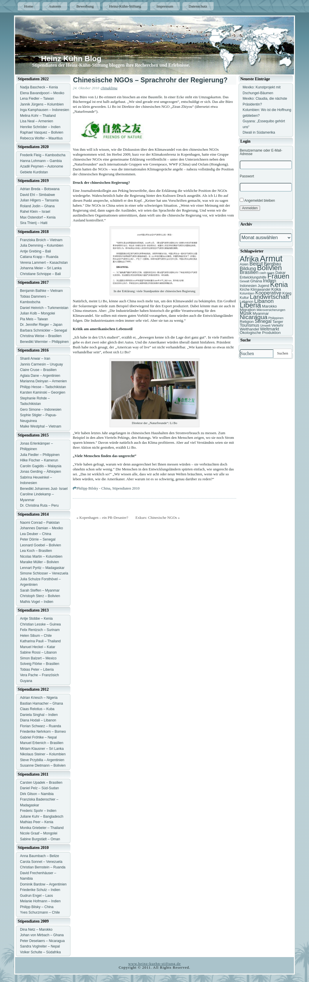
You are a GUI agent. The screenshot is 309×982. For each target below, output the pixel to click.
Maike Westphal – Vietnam (40, 426)
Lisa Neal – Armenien (36, 121)
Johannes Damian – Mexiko (41, 528)
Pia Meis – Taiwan (34, 319)
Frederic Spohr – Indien (38, 811)
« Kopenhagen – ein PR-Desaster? (102, 517)
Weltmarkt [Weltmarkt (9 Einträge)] (269, 329)
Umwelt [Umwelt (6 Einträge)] (265, 325)
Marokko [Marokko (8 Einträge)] (269, 306)
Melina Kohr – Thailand (38, 116)
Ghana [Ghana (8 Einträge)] (256, 281)
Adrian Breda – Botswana (39, 189)
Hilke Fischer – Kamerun (39, 460)
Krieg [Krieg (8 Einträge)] (286, 293)
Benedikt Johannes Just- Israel (44, 489)
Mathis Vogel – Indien (36, 602)
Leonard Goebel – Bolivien (40, 545)
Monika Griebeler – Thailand (42, 828)
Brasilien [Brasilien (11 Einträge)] (249, 272)
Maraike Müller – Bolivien (39, 562)
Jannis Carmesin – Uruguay (41, 364)
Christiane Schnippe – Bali (40, 274)
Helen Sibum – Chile (36, 636)
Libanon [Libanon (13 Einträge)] (264, 301)
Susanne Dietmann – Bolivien (43, 765)
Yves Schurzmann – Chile (40, 912)
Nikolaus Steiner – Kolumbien (43, 754)
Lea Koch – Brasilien (36, 551)
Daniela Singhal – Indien (39, 715)
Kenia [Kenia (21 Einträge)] (279, 284)
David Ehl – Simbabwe (37, 195)
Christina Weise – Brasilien (40, 336)
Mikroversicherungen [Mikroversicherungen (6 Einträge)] (271, 310)
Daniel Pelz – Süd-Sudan (39, 788)
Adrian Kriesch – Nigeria (38, 698)
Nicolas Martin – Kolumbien (41, 556)
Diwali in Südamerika (259, 132)
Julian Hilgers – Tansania (39, 200)
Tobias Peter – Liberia (37, 670)
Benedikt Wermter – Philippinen (44, 342)
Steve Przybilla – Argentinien (42, 760)
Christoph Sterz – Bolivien (40, 596)
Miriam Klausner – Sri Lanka (42, 749)
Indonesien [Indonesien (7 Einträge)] (248, 286)
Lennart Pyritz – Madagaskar (42, 568)
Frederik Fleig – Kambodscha (43, 155)
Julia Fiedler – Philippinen (40, 455)
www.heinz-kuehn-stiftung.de (154, 963)
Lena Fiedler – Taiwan (37, 99)
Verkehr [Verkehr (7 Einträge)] (277, 325)
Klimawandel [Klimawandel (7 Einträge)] (260, 290)
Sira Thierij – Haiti (33, 223)
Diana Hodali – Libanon (38, 720)
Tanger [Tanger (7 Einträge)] (277, 322)
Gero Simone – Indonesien (40, 410)
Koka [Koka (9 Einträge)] (276, 289)
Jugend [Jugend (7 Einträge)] (263, 286)
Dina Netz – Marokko (36, 930)
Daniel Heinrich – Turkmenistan (44, 308)
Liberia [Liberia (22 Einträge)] (250, 305)
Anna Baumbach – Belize (39, 856)
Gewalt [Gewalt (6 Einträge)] (244, 281)
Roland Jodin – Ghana (37, 206)
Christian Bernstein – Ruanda (43, 867)
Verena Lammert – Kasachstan (44, 263)
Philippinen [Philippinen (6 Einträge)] (275, 318)
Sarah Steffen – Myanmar (40, 590)
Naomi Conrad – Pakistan (40, 523)
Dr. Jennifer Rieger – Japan (41, 325)
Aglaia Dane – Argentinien (40, 376)
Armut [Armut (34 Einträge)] (271, 258)
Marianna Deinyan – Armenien (43, 381)
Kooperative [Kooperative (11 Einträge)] (268, 293)
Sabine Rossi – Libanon (38, 652)
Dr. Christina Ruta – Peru (39, 505)
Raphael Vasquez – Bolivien (41, 132)
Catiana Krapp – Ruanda (39, 257)
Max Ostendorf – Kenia (38, 217)
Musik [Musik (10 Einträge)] (246, 313)
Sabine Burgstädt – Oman (40, 839)
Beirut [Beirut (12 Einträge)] (256, 264)
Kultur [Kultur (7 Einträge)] (244, 298)
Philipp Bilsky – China (36, 907)
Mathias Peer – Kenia (36, 822)
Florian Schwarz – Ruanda (40, 726)
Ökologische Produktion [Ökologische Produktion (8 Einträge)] (260, 332)
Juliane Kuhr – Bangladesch (41, 816)
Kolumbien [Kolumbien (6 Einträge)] (247, 293)
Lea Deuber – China (35, 534)
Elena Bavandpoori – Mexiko (42, 93)
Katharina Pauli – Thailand (40, 641)
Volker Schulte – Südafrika (40, 952)
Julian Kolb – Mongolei (37, 313)
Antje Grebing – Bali (35, 251)
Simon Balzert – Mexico (38, 658)
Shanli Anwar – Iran (35, 359)
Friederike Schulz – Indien (40, 890)
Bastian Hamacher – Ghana (41, 703)
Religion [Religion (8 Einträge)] (247, 321)
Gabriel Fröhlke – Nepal (38, 737)
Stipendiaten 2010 (125, 488)
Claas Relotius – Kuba (37, 709)
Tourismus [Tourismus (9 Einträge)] (249, 325)
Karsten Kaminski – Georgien (42, 392)
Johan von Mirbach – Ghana (42, 935)
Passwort (247, 176)
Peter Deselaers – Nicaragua (42, 941)
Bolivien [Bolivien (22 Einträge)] (269, 268)
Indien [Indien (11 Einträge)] (269, 280)
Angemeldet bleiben (257, 200)
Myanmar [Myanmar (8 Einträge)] (261, 313)
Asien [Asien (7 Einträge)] (244, 264)
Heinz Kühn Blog (71, 58)
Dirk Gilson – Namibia (37, 794)
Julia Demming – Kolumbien (41, 245)
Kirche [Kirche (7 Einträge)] (245, 290)
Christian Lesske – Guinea (40, 624)
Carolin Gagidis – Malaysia (40, 466)
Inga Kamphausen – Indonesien (44, 110)
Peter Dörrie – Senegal (37, 539)
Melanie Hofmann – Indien (40, 901)
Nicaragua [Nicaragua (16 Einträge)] (253, 317)
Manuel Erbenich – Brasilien (41, 743)
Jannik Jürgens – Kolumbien (42, 104)
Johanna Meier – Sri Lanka (40, 268)
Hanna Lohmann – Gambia (41, 161)
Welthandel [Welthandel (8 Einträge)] (249, 329)
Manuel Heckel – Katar (37, 647)
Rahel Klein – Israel (35, 212)
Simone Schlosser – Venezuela (44, 573)
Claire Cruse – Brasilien (38, 370)
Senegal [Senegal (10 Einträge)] (263, 321)
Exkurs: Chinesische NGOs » (157, 517)
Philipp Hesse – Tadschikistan (43, 387)
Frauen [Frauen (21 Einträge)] (278, 276)
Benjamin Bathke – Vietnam (41, 291)
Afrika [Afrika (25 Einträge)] (249, 259)
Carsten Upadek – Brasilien (41, 783)
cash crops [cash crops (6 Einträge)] (267, 272)
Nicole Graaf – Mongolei (38, 833)
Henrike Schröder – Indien (40, 127)
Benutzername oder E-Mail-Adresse (261, 152)
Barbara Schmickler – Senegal (43, 330)
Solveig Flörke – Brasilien (39, 664)
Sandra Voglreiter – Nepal (40, 946)
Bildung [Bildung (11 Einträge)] (248, 268)
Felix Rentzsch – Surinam (40, 630)
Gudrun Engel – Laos (36, 896)
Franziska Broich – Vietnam (41, 240)
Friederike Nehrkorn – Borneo (43, 732)
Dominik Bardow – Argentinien (43, 884)
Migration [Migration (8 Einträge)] (248, 310)
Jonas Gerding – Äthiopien (40, 472)
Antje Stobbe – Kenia (36, 619)
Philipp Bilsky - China (93, 488)
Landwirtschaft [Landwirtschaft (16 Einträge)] (269, 296)
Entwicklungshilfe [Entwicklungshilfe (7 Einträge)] (253, 277)
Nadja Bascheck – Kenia (39, 87)
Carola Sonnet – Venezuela (41, 862)
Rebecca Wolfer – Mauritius (41, 138)
